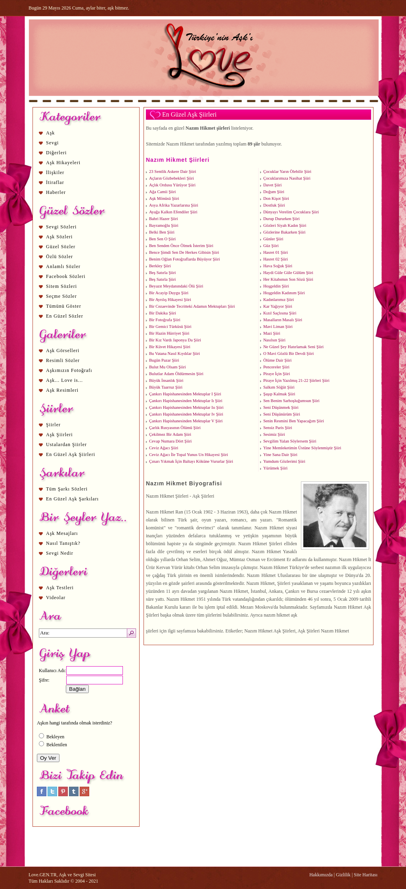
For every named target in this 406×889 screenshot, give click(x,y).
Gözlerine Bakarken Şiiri (284, 232)
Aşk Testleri (60, 587)
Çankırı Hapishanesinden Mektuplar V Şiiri (185, 421)
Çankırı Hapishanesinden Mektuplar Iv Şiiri (186, 414)
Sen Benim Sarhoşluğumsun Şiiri (291, 401)
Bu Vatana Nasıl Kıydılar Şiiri (174, 353)
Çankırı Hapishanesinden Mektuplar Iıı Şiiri (186, 407)
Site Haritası (365, 875)
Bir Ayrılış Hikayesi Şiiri (170, 299)
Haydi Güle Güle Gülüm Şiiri (288, 272)
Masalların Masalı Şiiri (282, 320)
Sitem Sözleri (61, 286)
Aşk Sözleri (59, 236)
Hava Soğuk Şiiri (277, 266)
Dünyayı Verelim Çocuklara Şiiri (291, 212)
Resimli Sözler (63, 360)
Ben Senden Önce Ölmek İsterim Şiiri (181, 245)
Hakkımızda (321, 875)
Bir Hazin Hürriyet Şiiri (169, 333)
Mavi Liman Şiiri (278, 326)
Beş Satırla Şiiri (162, 272)
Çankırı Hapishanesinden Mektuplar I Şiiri (185, 394)
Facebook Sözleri (66, 276)
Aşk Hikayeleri (63, 162)
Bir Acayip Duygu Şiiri (168, 293)
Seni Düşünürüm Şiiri (281, 414)
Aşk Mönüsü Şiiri (164, 198)
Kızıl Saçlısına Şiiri (279, 313)
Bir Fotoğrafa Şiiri (164, 320)
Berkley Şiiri (160, 266)
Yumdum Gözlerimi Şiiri (284, 461)
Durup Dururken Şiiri (281, 219)
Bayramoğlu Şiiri (163, 225)
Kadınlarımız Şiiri (278, 299)
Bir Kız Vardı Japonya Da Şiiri (175, 340)
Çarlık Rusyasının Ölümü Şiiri (175, 427)
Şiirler (53, 424)
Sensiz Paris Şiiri (277, 427)
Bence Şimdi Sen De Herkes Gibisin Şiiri (184, 252)
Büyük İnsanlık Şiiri (166, 380)
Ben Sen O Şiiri (162, 239)
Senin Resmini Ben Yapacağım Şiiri (293, 421)
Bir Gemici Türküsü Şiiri (170, 326)
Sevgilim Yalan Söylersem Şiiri (289, 441)
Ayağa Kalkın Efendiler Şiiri (173, 212)
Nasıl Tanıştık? (63, 543)
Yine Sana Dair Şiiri (280, 454)
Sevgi (52, 143)
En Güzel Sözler (64, 316)
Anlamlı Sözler (63, 266)
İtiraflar (55, 182)
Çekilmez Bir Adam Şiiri (170, 434)
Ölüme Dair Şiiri (277, 360)
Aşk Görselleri (62, 350)
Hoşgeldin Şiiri (276, 286)
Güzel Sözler (60, 246)
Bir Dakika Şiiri (162, 313)
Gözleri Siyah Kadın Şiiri (284, 225)
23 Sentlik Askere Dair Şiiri (172, 171)
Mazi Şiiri (271, 333)
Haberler (56, 192)
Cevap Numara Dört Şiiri (170, 441)
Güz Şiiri (271, 245)
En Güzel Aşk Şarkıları (72, 499)
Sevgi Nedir (59, 553)
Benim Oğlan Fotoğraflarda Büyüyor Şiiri (184, 259)
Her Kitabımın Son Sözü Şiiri (288, 279)
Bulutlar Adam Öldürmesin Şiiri (176, 374)
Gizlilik (343, 875)
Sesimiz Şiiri (274, 434)
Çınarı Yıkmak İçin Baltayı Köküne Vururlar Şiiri (191, 461)
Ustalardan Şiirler (66, 444)
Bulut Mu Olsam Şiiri (167, 367)
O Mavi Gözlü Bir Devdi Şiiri (288, 353)
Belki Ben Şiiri (161, 232)
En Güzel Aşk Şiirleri (70, 454)
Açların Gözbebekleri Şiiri (171, 178)
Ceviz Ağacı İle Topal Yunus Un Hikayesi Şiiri (188, 454)
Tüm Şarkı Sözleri (67, 489)
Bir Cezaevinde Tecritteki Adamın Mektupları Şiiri (192, 306)
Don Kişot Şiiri (276, 198)
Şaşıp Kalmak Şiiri (279, 394)
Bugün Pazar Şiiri (164, 360)
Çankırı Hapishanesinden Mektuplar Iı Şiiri (185, 401)
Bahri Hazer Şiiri (163, 219)
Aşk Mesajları (62, 533)
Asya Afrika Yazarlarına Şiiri (173, 205)
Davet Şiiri (272, 185)
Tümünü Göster (63, 306)
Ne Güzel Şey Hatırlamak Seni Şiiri (293, 347)
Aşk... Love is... (64, 380)
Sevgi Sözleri (61, 227)
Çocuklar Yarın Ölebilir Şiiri (287, 171)
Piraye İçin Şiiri (276, 374)
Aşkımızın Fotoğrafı (69, 370)
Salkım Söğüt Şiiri (279, 387)
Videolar (55, 597)
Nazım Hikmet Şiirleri (177, 160)
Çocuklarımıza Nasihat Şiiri (286, 178)
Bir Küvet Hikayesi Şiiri (169, 347)
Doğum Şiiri (273, 192)
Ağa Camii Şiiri (162, 192)
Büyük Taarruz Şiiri (165, 387)
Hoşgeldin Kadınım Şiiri (284, 293)
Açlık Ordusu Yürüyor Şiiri (172, 185)
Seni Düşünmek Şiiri (281, 407)
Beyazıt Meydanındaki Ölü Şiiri (176, 286)
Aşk (50, 133)
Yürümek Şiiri (275, 468)
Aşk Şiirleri (59, 434)
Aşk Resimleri (62, 390)
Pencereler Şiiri (276, 367)
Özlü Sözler (59, 256)
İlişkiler (55, 172)
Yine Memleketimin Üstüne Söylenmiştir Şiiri (302, 448)
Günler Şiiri (273, 239)
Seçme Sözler (61, 296)
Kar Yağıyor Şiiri (277, 306)
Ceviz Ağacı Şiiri (163, 448)
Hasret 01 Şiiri (275, 252)
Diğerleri (56, 152)
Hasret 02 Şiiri (275, 259)
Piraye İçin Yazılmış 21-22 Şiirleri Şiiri (296, 380)
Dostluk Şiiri (274, 205)
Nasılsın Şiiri (274, 340)
